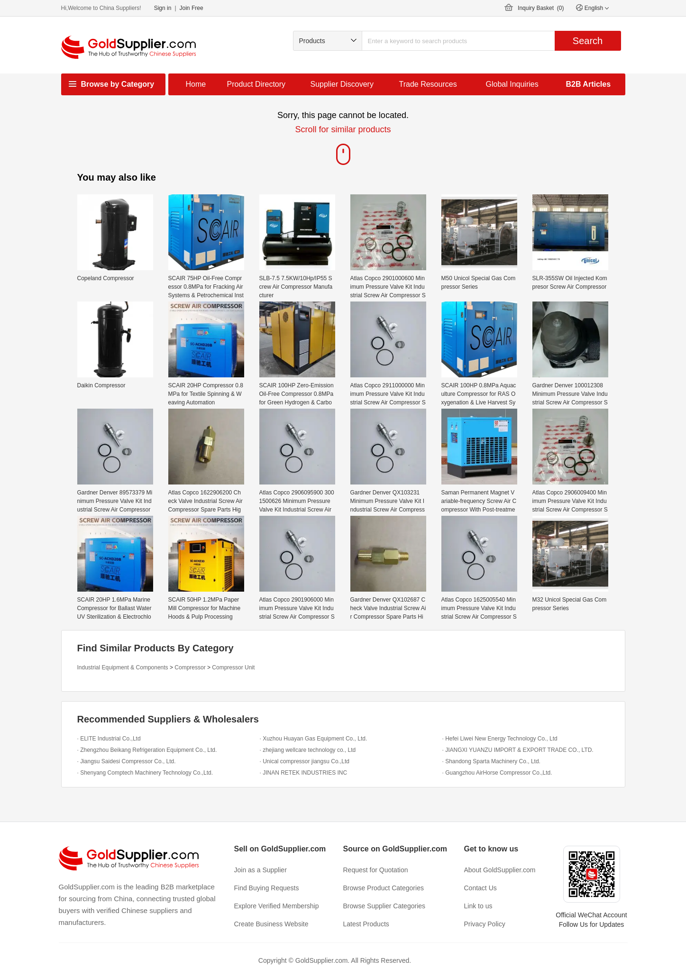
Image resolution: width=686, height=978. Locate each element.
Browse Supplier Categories (384, 906)
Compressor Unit (233, 667)
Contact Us (480, 888)
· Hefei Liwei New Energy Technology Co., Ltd (500, 738)
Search (588, 41)
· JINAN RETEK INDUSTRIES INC (304, 772)
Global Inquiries (512, 84)
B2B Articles (588, 84)
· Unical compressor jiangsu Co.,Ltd (304, 761)
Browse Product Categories (383, 888)
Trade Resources (428, 84)
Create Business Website (271, 924)
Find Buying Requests (266, 888)
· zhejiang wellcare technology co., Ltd (308, 750)
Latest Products (366, 924)
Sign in (163, 8)
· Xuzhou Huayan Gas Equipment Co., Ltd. (313, 738)
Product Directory (256, 84)
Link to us (478, 906)
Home (196, 84)
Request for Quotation (375, 870)
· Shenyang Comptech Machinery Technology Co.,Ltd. (145, 772)
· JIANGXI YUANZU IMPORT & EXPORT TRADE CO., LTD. (518, 750)
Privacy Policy (484, 924)
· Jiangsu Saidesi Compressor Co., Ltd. (126, 761)
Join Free (191, 8)
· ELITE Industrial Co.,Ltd (109, 738)
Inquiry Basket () (541, 8)
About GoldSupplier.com (500, 870)
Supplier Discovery (342, 84)
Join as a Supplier (260, 870)
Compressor (189, 667)
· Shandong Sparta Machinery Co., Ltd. (491, 761)
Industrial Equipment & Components (122, 667)
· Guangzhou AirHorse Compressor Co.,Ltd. (497, 772)
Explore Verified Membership (276, 906)
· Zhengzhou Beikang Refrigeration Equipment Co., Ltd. (147, 750)
